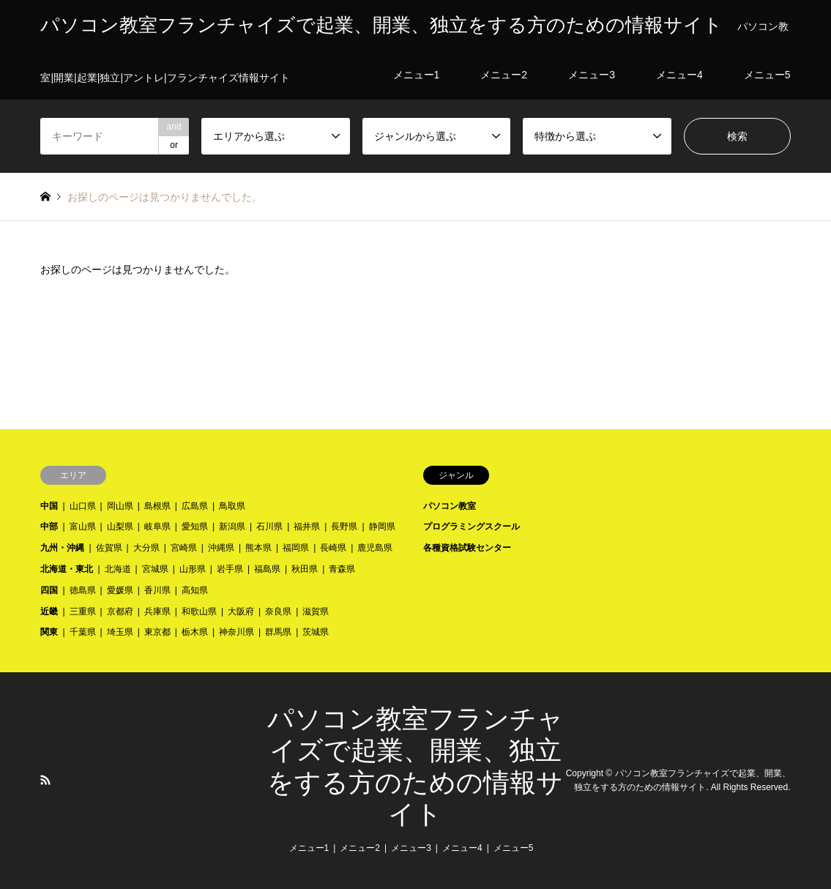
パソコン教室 (449, 506)
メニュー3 (411, 848)
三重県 (83, 611)
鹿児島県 (374, 548)
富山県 (83, 526)
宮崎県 (184, 548)
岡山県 (120, 506)
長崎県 (333, 548)
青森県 (342, 569)
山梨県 (120, 526)
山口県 (83, 506)
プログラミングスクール (471, 526)
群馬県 (278, 632)
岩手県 (230, 569)
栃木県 (195, 632)
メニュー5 (513, 848)
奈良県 (278, 611)
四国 (49, 590)
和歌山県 (199, 611)
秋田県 (304, 569)
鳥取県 (232, 506)
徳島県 (83, 590)
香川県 (157, 590)
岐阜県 (157, 526)
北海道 (118, 569)
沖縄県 (221, 548)
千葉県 (83, 632)
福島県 (267, 569)
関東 (49, 632)
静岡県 (382, 526)
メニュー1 (309, 848)
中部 (49, 526)
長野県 (344, 526)
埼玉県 (120, 632)
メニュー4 (462, 848)
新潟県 (232, 526)
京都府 (120, 611)
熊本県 (258, 548)
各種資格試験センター (467, 548)
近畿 (49, 611)
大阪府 (241, 611)
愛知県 (195, 526)
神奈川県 (236, 632)
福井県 (307, 526)
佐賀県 (109, 548)
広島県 (195, 506)
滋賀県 (315, 611)
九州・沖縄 (62, 548)
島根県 (157, 506)
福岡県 (296, 548)
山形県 (192, 569)
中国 (49, 506)
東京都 (157, 632)
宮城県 (155, 569)
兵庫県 (157, 611)
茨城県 (315, 632)
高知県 (195, 590)
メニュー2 (360, 848)
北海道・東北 (66, 569)
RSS (45, 780)
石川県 (269, 526)
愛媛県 (120, 590)
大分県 (146, 548)
